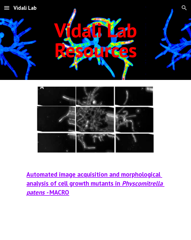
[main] (95, 40)
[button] (6, 7)
